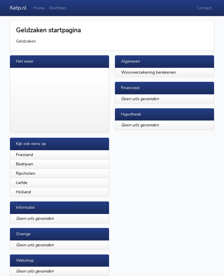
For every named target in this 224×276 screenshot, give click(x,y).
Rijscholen (25, 173)
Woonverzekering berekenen (148, 72)
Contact (204, 8)
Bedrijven (24, 164)
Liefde (21, 182)
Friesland (24, 155)
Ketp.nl (18, 7)
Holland (23, 192)
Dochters (57, 8)
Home (39, 8)
